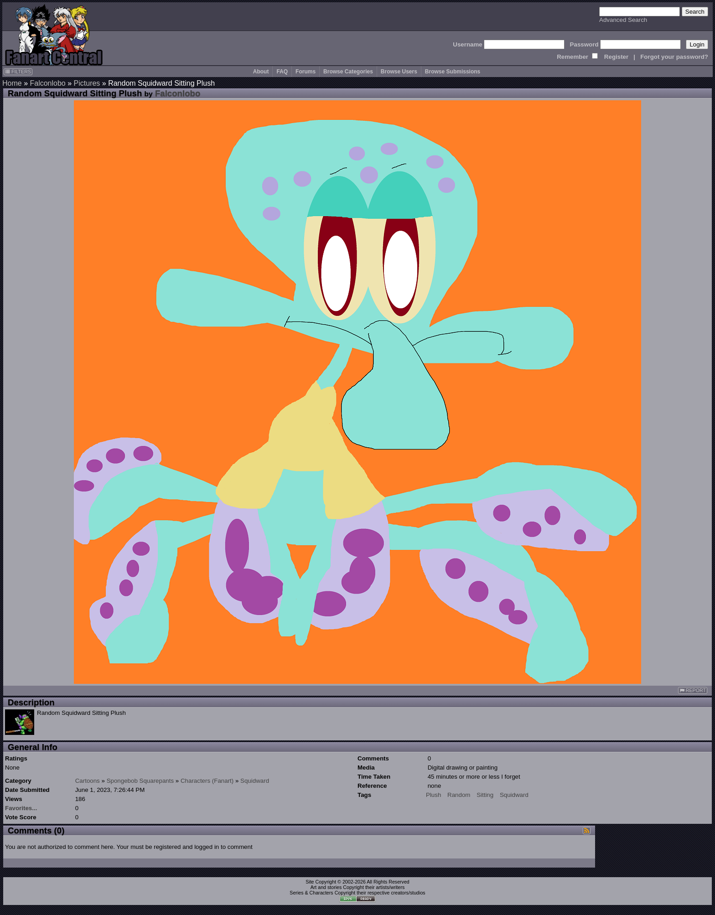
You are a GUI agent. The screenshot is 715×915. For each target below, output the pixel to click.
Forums (305, 71)
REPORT (692, 690)
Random (458, 794)
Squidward (254, 780)
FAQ (282, 71)
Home (12, 83)
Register (616, 56)
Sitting (485, 794)
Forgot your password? (674, 56)
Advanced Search (623, 19)
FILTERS (18, 71)
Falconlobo (47, 83)
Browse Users (399, 71)
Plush (433, 794)
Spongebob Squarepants (140, 780)
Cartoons (87, 780)
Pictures (87, 83)
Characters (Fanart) (207, 780)
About (261, 71)
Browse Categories (348, 71)
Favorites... (21, 808)
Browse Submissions (452, 71)
